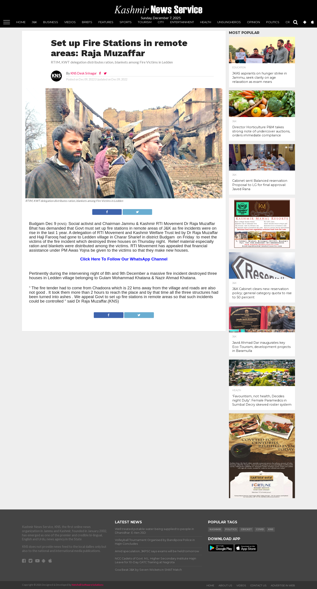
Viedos (70, 22)
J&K (34, 22)
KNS (270, 529)
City (161, 22)
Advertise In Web (283, 585)
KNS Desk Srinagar (83, 73)
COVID (260, 529)
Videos (241, 585)
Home (21, 22)
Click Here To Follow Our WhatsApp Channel (124, 259)
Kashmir (215, 529)
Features (105, 22)
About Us (225, 585)
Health (205, 22)
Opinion (253, 22)
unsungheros (229, 22)
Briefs (87, 22)
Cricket (246, 529)
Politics (272, 22)
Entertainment (182, 22)
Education (239, 68)
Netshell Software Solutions (87, 584)
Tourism (144, 22)
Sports (126, 22)
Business (50, 22)
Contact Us (258, 585)
